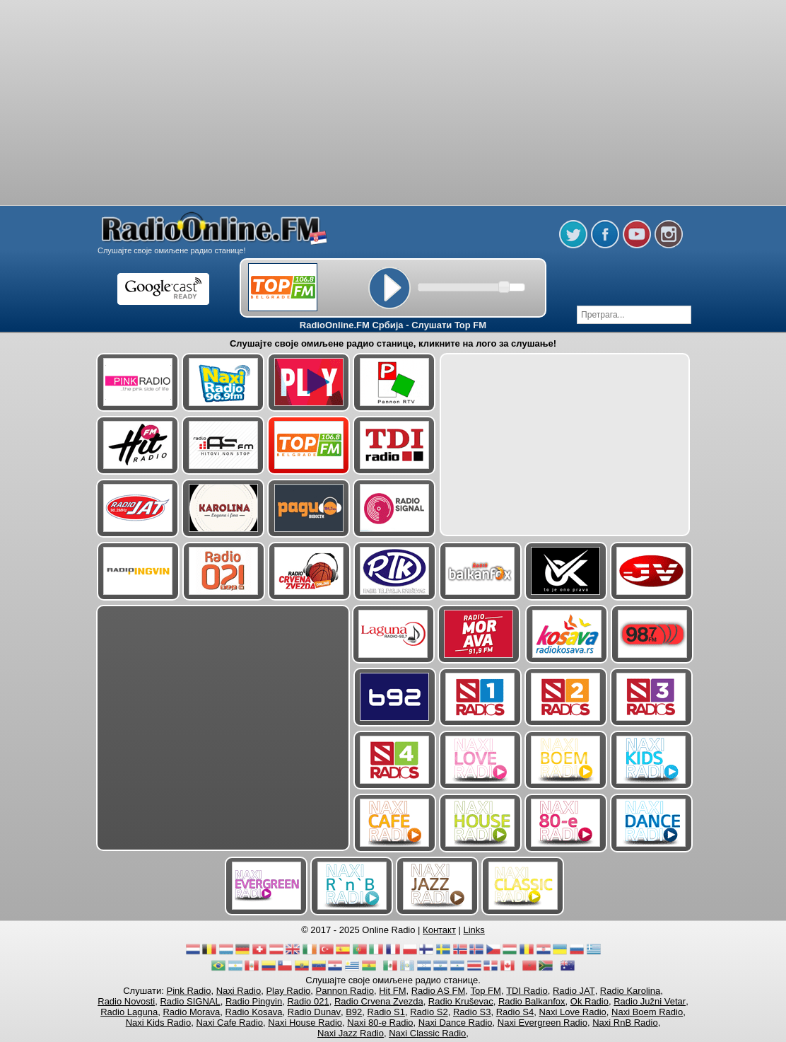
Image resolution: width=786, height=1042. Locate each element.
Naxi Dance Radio (455, 1022)
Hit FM (392, 990)
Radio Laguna (129, 1012)
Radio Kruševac (460, 1001)
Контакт (439, 930)
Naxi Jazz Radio (350, 1033)
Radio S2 (428, 1012)
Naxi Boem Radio (647, 1012)
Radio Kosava (254, 1012)
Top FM (486, 990)
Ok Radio (589, 1001)
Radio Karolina (630, 990)
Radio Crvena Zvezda (378, 1001)
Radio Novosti (126, 1001)
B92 (354, 1012)
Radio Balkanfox (531, 1001)
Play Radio (288, 990)
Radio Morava (191, 1012)
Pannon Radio (345, 990)
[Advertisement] (393, 35)
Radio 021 (308, 1001)
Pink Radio (189, 990)
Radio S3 (472, 1012)
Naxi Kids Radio (159, 1022)
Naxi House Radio (305, 1022)
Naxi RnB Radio (625, 1022)
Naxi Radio (239, 990)
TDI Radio (527, 990)
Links (474, 930)
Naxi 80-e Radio (380, 1022)
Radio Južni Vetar (650, 1001)
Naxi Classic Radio (427, 1033)
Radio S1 (386, 1012)
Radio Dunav (314, 1012)
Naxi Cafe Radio (229, 1022)
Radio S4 (515, 1012)
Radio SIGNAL (190, 1001)
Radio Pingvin (253, 1001)
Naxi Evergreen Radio (542, 1022)
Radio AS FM (438, 990)
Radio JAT (574, 990)
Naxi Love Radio (572, 1012)
